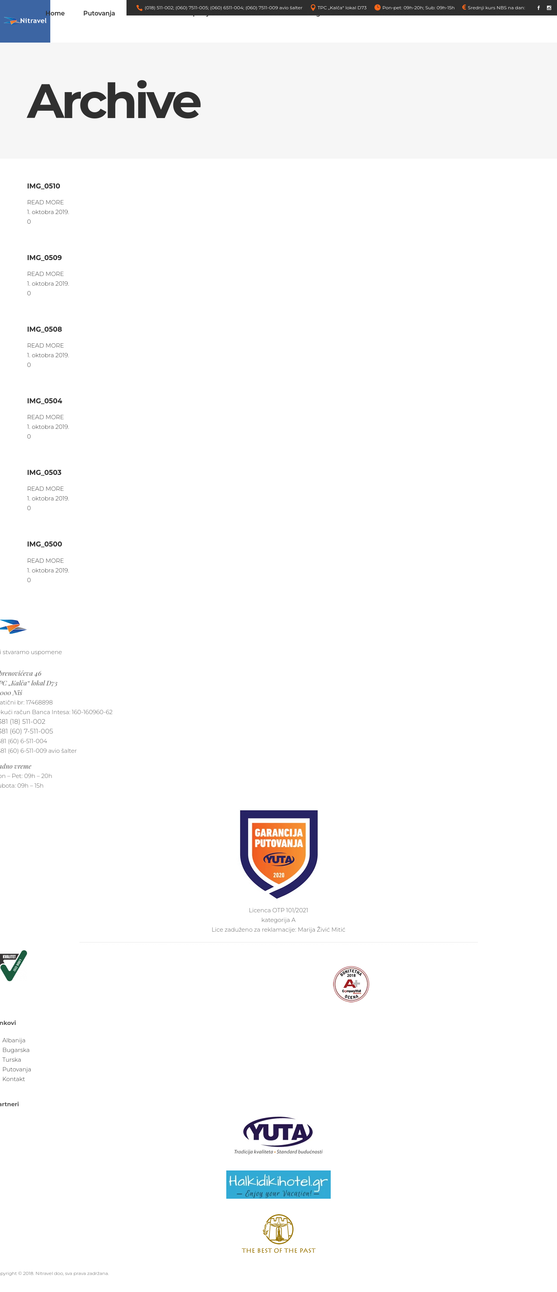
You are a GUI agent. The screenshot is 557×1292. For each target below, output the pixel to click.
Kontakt (13, 1079)
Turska (11, 1059)
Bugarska (16, 1050)
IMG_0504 (44, 401)
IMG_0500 (44, 544)
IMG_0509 (44, 258)
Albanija (14, 1040)
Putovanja (16, 1069)
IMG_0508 (44, 329)
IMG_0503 (44, 472)
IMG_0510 (43, 186)
